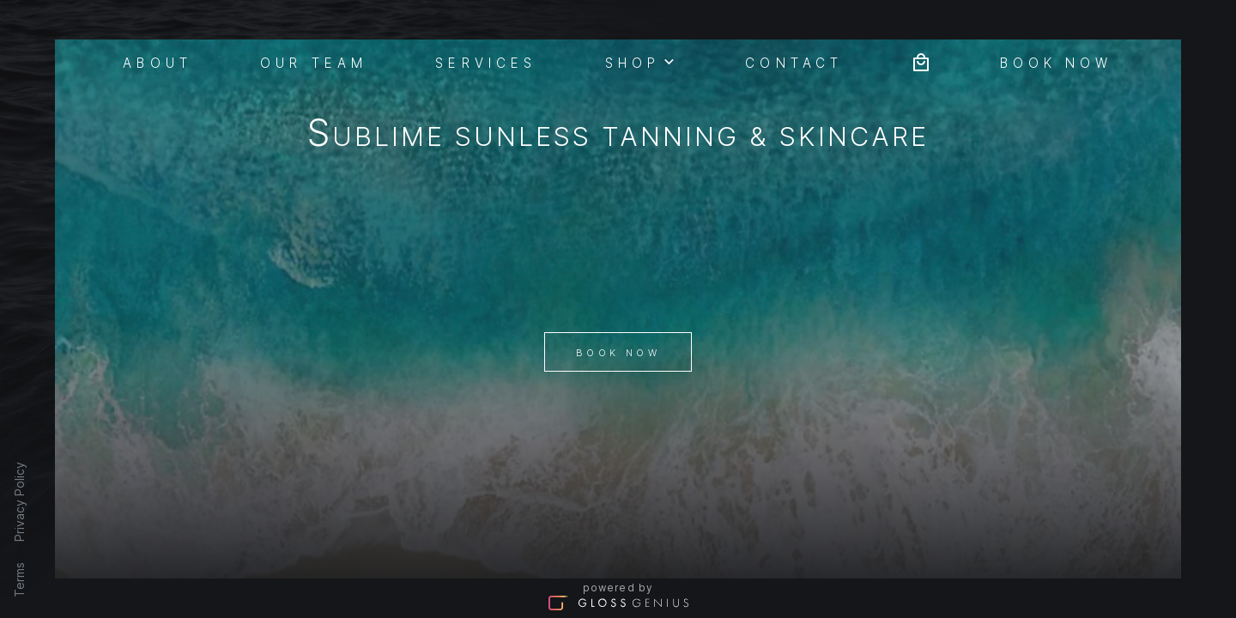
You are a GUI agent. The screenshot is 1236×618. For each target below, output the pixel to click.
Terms (19, 579)
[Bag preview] (921, 60)
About (157, 62)
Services (485, 62)
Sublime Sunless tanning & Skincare (618, 136)
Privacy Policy (19, 502)
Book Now (618, 353)
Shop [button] (641, 61)
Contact (794, 62)
